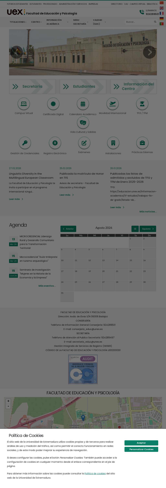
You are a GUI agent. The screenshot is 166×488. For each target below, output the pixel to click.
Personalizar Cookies (141, 449)
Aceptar (141, 442)
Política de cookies (95, 473)
